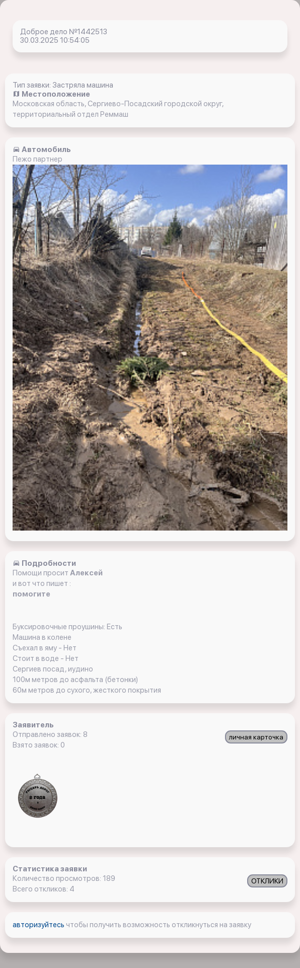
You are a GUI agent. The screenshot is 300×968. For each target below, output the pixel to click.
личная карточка (256, 737)
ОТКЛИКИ (267, 881)
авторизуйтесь (39, 924)
